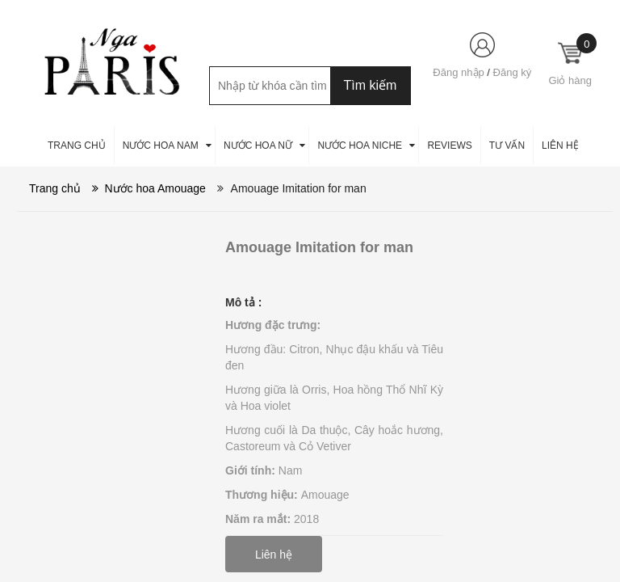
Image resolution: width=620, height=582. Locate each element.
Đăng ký (512, 72)
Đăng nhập (458, 72)
